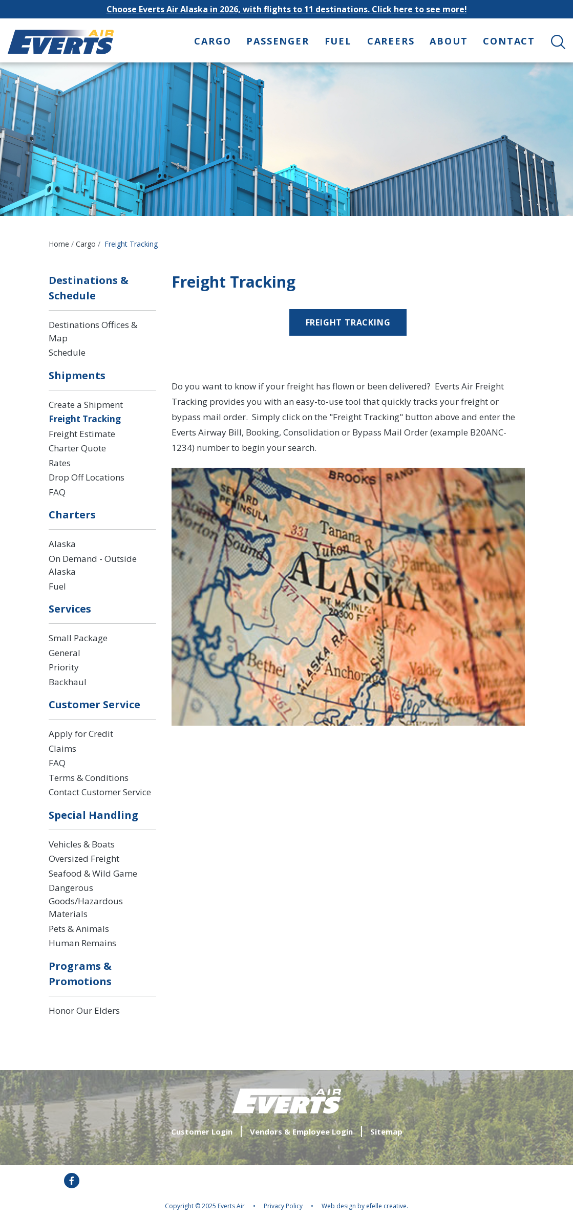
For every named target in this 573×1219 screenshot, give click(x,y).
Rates (60, 463)
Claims (62, 748)
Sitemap (386, 1131)
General (64, 653)
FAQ (57, 492)
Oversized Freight (84, 858)
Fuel (338, 41)
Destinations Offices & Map (93, 331)
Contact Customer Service (100, 792)
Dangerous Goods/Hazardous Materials (86, 901)
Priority (64, 667)
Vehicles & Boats (82, 844)
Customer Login (201, 1131)
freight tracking (348, 322)
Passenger (277, 41)
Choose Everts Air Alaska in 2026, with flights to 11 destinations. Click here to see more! (287, 9)
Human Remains (82, 943)
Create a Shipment (86, 404)
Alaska (62, 544)
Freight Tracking (85, 419)
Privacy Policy (283, 1206)
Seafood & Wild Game (93, 873)
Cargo (212, 41)
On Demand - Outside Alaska (93, 565)
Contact (509, 41)
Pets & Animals (79, 928)
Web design (339, 1206)
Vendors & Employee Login (301, 1131)
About (449, 41)
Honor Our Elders (84, 1010)
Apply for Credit (81, 733)
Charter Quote (77, 448)
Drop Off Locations (86, 477)
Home (59, 244)
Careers (391, 41)
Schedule (67, 352)
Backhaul (68, 682)
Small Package (78, 638)
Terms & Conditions (89, 777)
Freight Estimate (82, 434)
